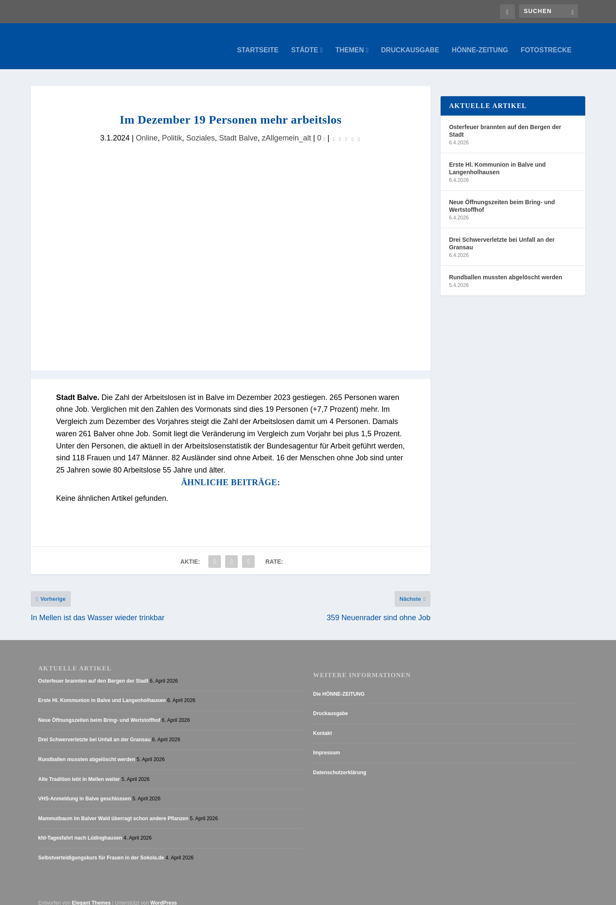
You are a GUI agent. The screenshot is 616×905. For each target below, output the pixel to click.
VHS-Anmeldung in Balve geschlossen (84, 791)
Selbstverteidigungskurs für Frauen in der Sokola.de (101, 850)
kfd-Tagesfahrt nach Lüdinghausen (80, 830)
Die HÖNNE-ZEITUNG (339, 686)
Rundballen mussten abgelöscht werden (505, 269)
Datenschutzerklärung (339, 764)
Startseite (257, 42)
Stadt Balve (238, 130)
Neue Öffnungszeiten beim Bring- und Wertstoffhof (502, 198)
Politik (172, 130)
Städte (304, 42)
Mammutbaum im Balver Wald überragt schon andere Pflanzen (113, 810)
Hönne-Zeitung (480, 42)
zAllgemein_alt (286, 130)
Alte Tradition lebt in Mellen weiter (79, 771)
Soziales (200, 130)
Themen (349, 42)
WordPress (163, 895)
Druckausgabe (410, 42)
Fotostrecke (546, 42)
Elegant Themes (91, 895)
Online (147, 130)
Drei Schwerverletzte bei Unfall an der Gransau (502, 235)
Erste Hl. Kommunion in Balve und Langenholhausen (497, 160)
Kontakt (322, 725)
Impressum (326, 745)
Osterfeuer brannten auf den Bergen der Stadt (505, 123)
